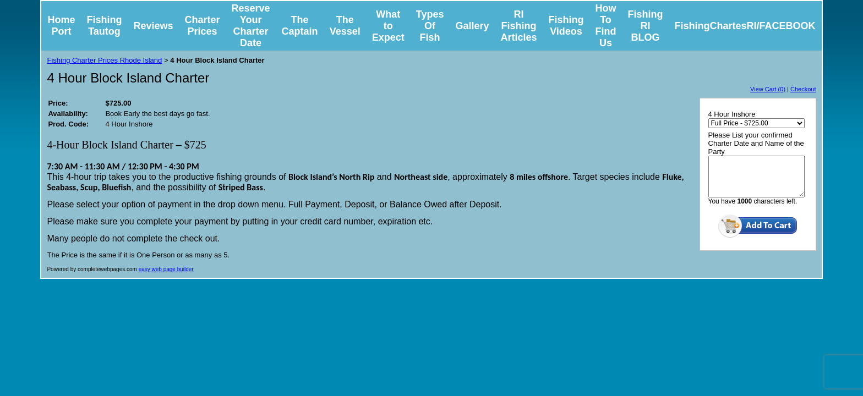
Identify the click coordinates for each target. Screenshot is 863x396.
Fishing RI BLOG (645, 26)
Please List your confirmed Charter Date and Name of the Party (756, 143)
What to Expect (388, 26)
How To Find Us (606, 25)
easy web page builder (166, 269)
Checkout (803, 89)
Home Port (61, 25)
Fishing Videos (566, 25)
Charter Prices (202, 25)
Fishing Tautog (104, 25)
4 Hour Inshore (732, 114)
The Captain (300, 25)
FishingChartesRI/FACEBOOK (745, 25)
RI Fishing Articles (518, 26)
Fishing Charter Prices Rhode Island (104, 60)
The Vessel (345, 25)
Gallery (472, 25)
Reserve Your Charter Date (251, 25)
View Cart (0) (767, 89)
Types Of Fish (430, 26)
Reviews (153, 25)
